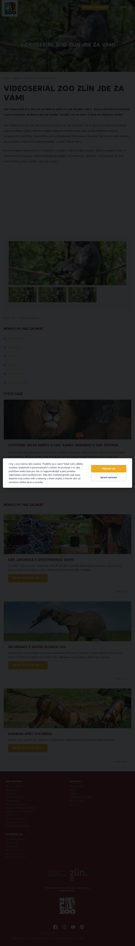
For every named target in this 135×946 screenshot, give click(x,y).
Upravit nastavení (108, 477)
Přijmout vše (108, 468)
